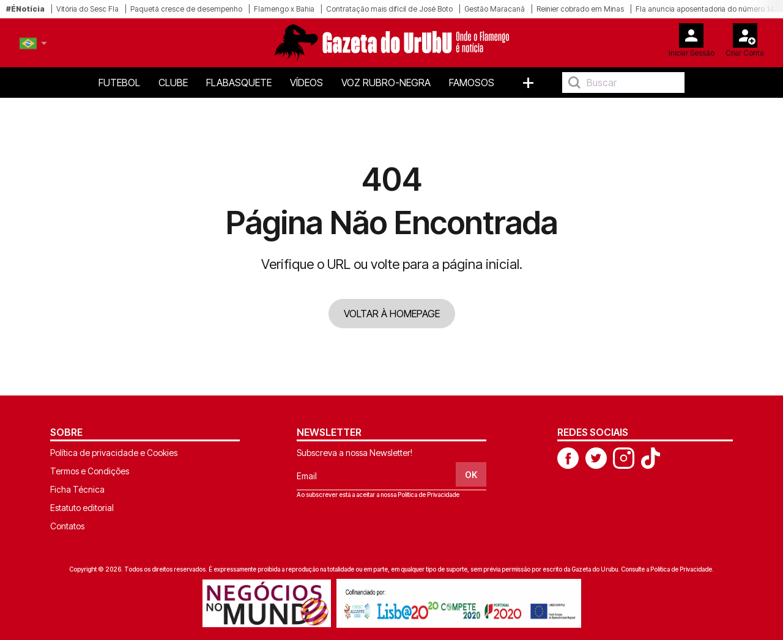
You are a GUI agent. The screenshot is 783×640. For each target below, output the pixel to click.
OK (471, 474)
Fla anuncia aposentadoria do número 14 (705, 8)
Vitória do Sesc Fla (87, 8)
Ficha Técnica (77, 489)
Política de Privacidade (428, 494)
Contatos (67, 526)
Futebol (119, 82)
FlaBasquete (239, 82)
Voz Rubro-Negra (386, 82)
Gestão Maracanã (494, 8)
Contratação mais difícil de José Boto (389, 8)
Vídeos (306, 82)
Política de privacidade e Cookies (113, 452)
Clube (173, 82)
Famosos (471, 82)
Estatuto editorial (82, 507)
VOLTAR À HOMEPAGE (392, 313)
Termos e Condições (89, 471)
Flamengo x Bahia (284, 8)
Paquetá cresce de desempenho (186, 8)
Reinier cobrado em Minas (580, 8)
